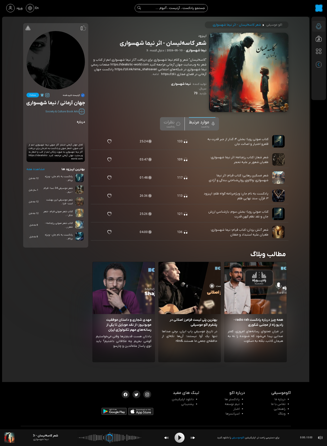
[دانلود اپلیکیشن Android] (114, 412)
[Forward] (192, 438)
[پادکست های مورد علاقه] (318, 60)
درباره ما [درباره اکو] (279, 399)
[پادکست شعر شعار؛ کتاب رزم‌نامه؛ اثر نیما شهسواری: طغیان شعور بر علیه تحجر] (278, 160)
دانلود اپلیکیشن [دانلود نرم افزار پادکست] (183, 399)
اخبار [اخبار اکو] (236, 409)
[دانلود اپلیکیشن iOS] (140, 412)
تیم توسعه (232, 404)
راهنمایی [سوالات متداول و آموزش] (279, 409)
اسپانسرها (232, 414)
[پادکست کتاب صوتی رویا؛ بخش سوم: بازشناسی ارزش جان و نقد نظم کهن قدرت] (278, 214)
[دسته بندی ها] (318, 51)
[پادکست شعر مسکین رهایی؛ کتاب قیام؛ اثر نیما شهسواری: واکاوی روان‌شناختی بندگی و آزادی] (278, 178)
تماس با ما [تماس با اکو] (278, 404)
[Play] (179, 437)
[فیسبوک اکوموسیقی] (126, 394)
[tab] (202, 123)
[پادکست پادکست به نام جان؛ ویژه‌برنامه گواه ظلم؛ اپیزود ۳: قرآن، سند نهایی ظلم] (278, 196)
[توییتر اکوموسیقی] (136, 394)
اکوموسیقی (238, 437)
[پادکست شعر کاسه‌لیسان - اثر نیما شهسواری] (9, 437)
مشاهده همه (35, 169)
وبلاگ (281, 414)
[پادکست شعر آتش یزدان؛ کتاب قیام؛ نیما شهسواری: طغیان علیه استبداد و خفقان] (278, 232)
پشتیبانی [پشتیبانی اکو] (187, 404)
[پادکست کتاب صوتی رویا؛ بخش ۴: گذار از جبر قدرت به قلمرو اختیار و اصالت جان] (278, 141)
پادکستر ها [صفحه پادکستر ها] (232, 399)
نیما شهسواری (181, 84)
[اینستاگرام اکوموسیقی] (147, 394)
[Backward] (166, 438)
